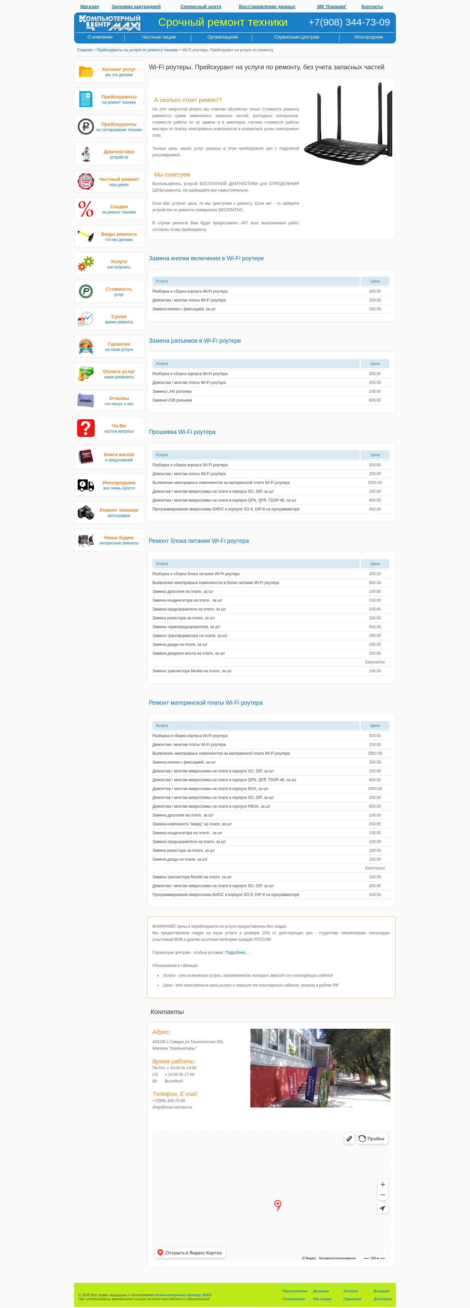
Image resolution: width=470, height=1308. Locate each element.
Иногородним (368, 37)
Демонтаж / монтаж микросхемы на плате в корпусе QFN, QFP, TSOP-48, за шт (224, 500)
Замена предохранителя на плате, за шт (189, 609)
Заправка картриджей (136, 6)
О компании (100, 37)
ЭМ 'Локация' (332, 6)
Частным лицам (159, 37)
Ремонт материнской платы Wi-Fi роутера (206, 702)
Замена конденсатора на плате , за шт (187, 600)
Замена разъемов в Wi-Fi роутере (195, 340)
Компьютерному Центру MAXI (184, 1295)
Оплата (350, 1291)
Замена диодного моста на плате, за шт (188, 653)
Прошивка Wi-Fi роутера (182, 432)
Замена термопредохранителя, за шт (186, 627)
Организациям (222, 37)
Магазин (89, 6)
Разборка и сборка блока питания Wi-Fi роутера (196, 574)
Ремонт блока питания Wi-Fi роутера (199, 541)
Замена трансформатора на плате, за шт (189, 635)
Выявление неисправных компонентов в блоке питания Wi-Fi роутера (215, 582)
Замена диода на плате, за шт (180, 644)
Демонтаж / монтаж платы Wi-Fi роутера (189, 300)
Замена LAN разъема (172, 391)
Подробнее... (237, 952)
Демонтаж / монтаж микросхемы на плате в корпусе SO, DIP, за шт (213, 491)
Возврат (382, 1291)
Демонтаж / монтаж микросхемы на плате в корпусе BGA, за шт (210, 788)
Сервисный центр (200, 6)
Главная (84, 50)
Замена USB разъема (172, 400)
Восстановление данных (267, 6)
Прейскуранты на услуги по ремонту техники (137, 50)
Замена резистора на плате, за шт (183, 618)
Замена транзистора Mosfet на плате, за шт (192, 671)
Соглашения (293, 1299)
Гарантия (352, 1299)
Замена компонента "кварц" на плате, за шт (192, 824)
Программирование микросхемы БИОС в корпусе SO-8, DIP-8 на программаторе (226, 509)
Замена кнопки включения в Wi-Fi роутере (206, 258)
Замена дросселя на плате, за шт (182, 591)
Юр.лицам (322, 1299)
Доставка (383, 1299)
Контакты (372, 6)
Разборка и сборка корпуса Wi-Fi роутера (189, 291)
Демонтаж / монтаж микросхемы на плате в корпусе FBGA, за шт (211, 806)
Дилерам (321, 1291)
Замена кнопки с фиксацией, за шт (184, 309)
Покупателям (294, 1291)
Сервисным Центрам (296, 37)
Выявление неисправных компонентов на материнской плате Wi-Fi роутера (221, 482)
